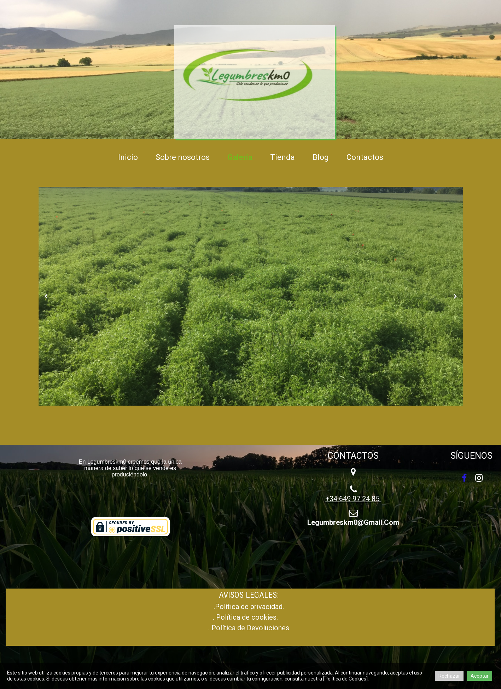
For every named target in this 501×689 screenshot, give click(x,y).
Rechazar (449, 676)
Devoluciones (268, 628)
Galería (239, 157)
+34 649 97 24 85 (353, 498)
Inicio (128, 157)
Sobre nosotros (183, 157)
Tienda (282, 157)
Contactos (364, 157)
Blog (321, 157)
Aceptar (480, 676)
